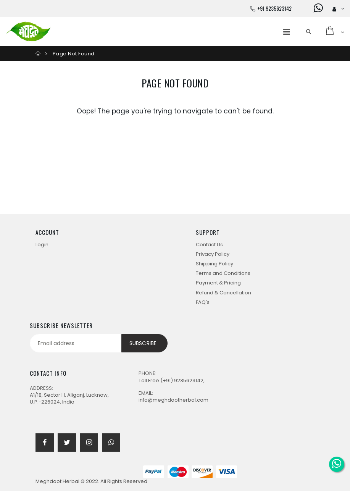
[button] (308, 32)
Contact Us (209, 244)
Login (41, 244)
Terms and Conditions (223, 273)
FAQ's (203, 302)
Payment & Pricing (218, 282)
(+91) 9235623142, (182, 380)
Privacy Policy (212, 254)
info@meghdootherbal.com (173, 400)
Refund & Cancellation (223, 292)
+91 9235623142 (274, 8)
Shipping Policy (214, 263)
